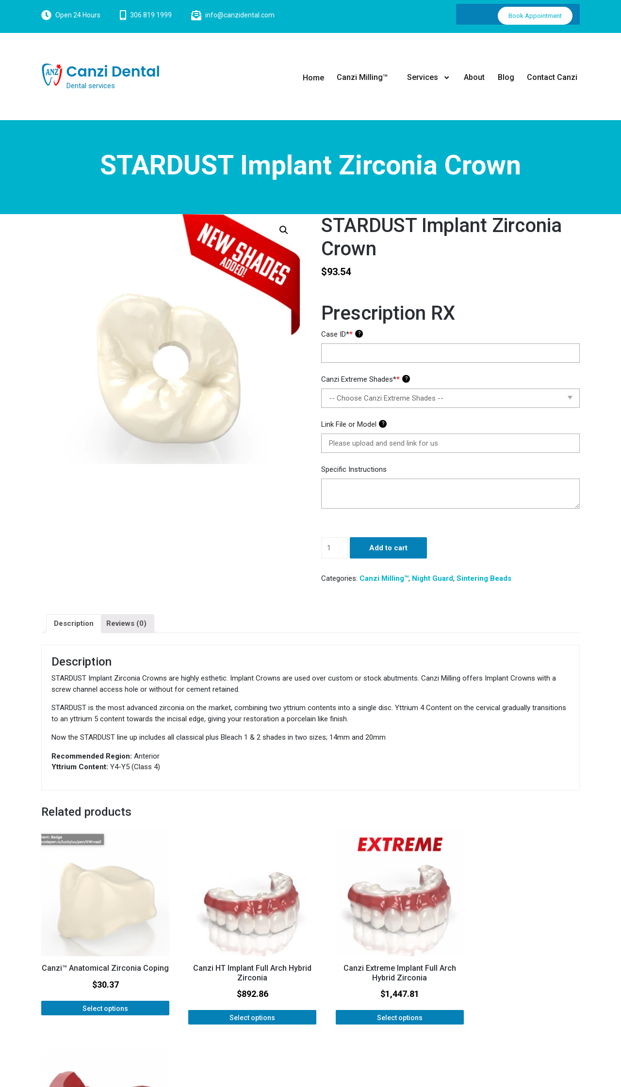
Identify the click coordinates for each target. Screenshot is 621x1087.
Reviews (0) (126, 623)
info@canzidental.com (240, 15)
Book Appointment (535, 15)
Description (74, 623)
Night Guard (432, 578)
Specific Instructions (354, 469)
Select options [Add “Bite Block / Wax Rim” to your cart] (518, 999)
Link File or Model (354, 424)
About (474, 77)
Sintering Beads (484, 578)
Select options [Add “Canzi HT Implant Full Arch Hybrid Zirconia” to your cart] (239, 1008)
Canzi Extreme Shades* (365, 379)
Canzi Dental (113, 72)
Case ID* (342, 334)
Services (422, 77)
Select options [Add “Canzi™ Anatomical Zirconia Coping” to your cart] (100, 1008)
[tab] (73, 624)
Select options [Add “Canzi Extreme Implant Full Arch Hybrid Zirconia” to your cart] (379, 1008)
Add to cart (388, 548)
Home (314, 77)
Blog (506, 77)
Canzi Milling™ (363, 77)
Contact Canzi (552, 77)
